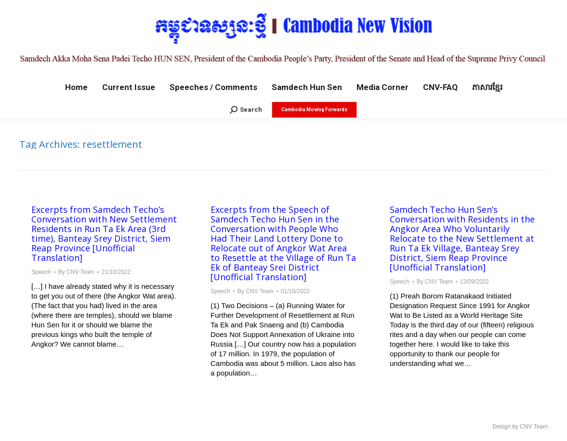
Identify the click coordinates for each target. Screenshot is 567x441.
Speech (41, 272)
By (76, 272)
